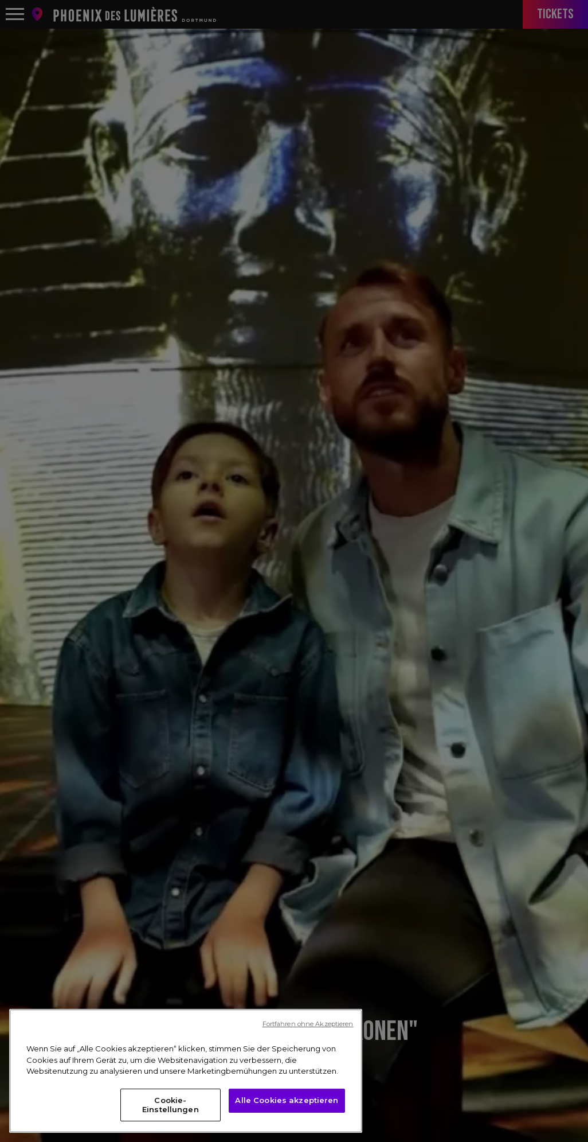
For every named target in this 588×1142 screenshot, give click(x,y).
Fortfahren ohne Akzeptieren (308, 1030)
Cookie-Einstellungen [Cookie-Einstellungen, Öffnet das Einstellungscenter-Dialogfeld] (170, 1110)
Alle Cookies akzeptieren (286, 1105)
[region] (185, 1077)
